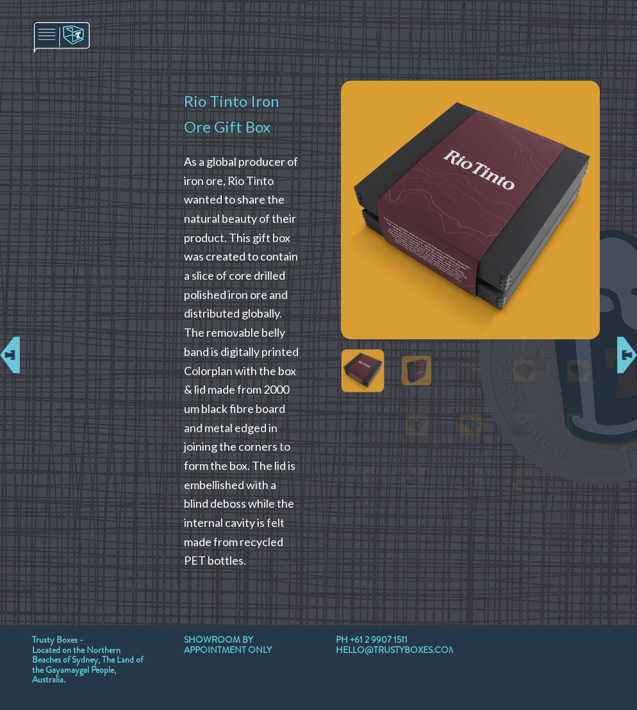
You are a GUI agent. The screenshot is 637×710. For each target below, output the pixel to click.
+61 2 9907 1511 (379, 639)
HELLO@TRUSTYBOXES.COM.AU (403, 649)
